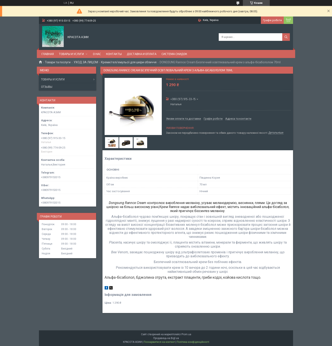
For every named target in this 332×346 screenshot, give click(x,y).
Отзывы (46, 86)
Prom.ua (186, 334)
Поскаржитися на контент (159, 341)
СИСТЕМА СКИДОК (174, 54)
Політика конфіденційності (193, 341)
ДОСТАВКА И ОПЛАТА (141, 54)
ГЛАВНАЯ (48, 54)
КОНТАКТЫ (114, 54)
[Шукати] (286, 37)
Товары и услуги (53, 79)
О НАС (97, 54)
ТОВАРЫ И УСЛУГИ (71, 54)
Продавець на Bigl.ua (166, 338)
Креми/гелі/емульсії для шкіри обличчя (128, 62)
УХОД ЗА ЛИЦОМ (86, 62)
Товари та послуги (58, 62)
